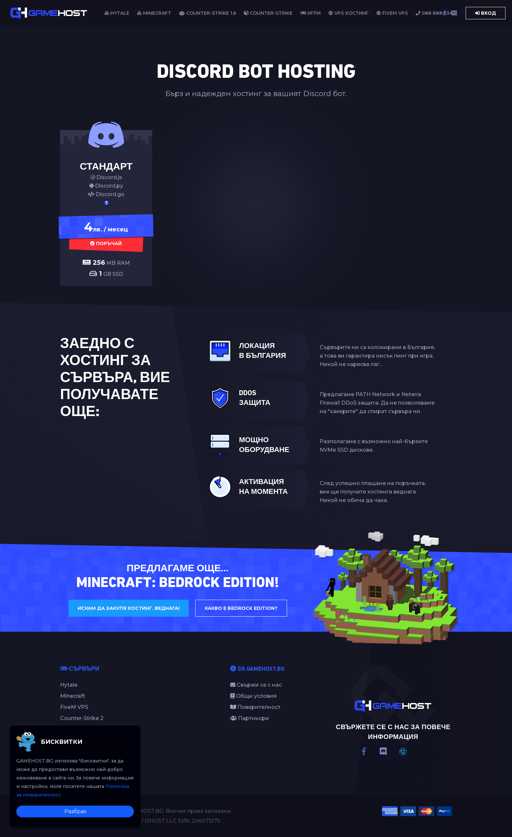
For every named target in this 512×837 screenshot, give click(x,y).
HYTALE (116, 13)
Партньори (249, 718)
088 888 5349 (436, 13)
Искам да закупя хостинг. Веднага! (129, 608)
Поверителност (255, 707)
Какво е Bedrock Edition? (241, 608)
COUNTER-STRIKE (268, 13)
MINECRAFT (154, 13)
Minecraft (72, 696)
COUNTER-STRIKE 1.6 (207, 13)
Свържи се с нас (256, 685)
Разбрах (75, 811)
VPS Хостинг (348, 13)
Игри (310, 13)
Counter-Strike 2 (82, 718)
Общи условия (253, 696)
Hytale (68, 685)
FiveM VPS (392, 13)
